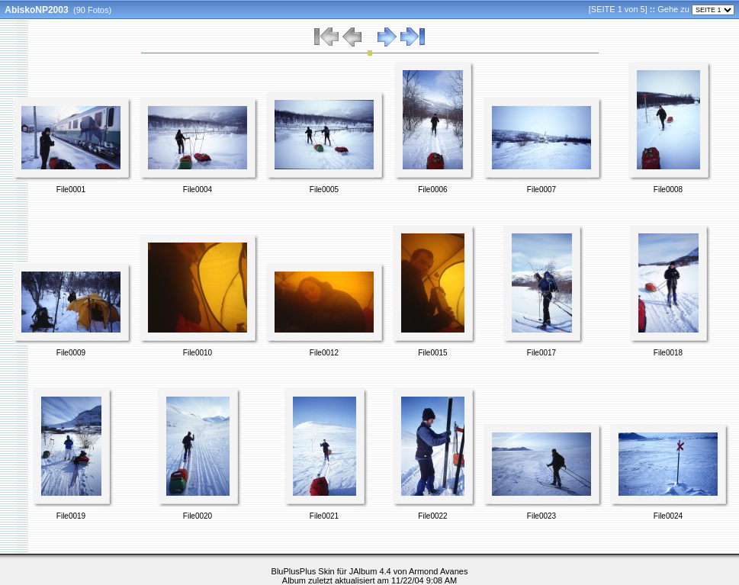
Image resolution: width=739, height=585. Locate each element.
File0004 (197, 189)
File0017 (541, 353)
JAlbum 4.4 (370, 571)
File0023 (541, 516)
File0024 (668, 516)
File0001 (70, 189)
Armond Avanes (438, 571)
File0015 (432, 353)
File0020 (197, 516)
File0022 (432, 516)
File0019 (70, 516)
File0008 (668, 189)
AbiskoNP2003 (36, 10)
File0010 (197, 353)
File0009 (70, 353)
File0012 (324, 353)
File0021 (324, 516)
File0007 (541, 189)
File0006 (432, 189)
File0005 (324, 189)
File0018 (668, 353)
